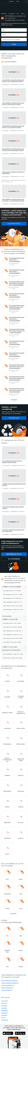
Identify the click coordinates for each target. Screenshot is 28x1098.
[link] (14, 75)
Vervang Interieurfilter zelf (7, 987)
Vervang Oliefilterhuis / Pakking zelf (9, 980)
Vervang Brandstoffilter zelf (7, 985)
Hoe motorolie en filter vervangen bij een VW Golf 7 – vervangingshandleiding (16, 259)
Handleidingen (12, 13)
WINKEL (11, 1)
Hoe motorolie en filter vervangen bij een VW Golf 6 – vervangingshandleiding (16, 271)
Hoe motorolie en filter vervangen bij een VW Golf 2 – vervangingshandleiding (16, 319)
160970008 (4, 1008)
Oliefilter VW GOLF (15, 223)
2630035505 (4, 1005)
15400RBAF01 (4, 1010)
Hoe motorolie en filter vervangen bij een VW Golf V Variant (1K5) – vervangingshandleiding (16, 366)
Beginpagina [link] (3, 13)
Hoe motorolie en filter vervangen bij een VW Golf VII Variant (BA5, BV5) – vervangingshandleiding (16, 283)
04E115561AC (4, 1001)
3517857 (3, 1017)
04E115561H (4, 1003)
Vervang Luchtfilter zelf (6, 990)
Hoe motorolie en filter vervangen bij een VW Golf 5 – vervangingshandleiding (16, 354)
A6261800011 (4, 1013)
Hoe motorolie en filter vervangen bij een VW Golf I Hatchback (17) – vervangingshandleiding (17, 378)
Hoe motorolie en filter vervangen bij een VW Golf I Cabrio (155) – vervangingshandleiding (16, 307)
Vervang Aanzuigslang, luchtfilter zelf (9, 983)
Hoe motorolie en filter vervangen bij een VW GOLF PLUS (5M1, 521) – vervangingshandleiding (17, 330)
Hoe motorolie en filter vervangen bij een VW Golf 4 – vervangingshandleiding (16, 295)
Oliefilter (22, 13)
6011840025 (4, 1015)
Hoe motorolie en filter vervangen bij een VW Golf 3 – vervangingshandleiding (16, 342)
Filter (18, 13)
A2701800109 (4, 1020)
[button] (14, 586)
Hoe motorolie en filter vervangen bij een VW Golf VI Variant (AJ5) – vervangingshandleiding (16, 390)
